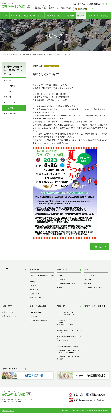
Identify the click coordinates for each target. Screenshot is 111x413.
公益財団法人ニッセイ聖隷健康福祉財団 (88, 4)
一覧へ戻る (98, 246)
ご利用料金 (8, 91)
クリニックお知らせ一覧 (66, 314)
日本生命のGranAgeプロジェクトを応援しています (89, 400)
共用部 (59, 288)
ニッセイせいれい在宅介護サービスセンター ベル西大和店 (69, 351)
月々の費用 (34, 316)
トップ (6, 15)
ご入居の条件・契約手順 (38, 320)
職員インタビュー (10, 368)
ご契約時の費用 (36, 312)
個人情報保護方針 (8, 411)
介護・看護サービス (9, 316)
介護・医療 (50, 15)
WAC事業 (33, 286)
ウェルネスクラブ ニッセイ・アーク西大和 (68, 321)
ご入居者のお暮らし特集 (93, 288)
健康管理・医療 (7, 312)
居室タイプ (61, 280)
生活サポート (89, 275)
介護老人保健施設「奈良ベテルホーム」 (46, 54)
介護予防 (87, 284)
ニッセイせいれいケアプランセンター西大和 (69, 358)
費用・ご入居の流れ (66, 15)
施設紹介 (7, 80)
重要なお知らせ (10, 113)
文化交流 (87, 280)
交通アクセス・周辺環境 (97, 15)
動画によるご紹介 (36, 298)
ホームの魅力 (16, 15)
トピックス (8, 108)
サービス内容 (9, 86)
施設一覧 (81, 15)
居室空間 (60, 275)
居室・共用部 (30, 15)
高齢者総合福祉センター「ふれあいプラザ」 (69, 331)
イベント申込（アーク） (65, 324)
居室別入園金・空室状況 (66, 284)
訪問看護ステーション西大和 (67, 347)
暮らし (41, 15)
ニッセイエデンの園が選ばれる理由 (42, 276)
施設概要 (33, 282)
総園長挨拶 (34, 290)
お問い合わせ (9, 102)
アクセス (7, 97)
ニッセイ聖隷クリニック (66, 312)
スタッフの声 (34, 294)
